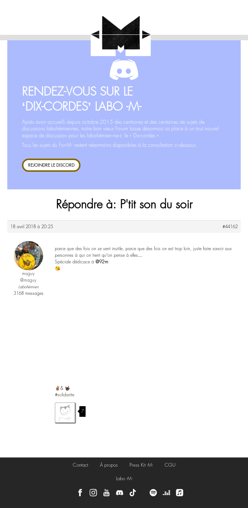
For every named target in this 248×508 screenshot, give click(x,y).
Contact (80, 465)
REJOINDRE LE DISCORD (51, 165)
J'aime (65, 413)
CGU (170, 465)
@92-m (101, 262)
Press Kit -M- (141, 465)
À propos (109, 465)
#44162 (230, 227)
